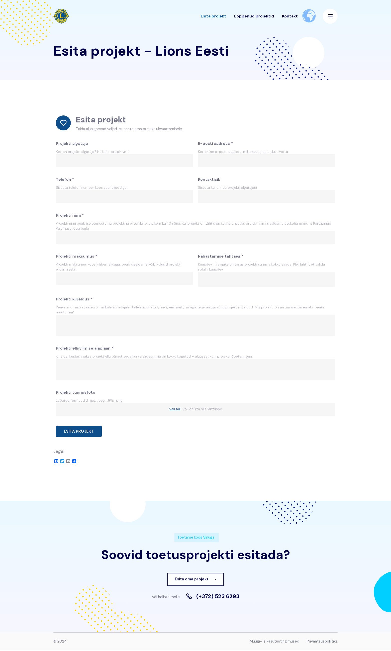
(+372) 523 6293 (217, 597)
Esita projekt (213, 18)
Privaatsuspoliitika (322, 642)
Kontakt (290, 18)
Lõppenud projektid (254, 18)
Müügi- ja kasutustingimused (274, 642)
